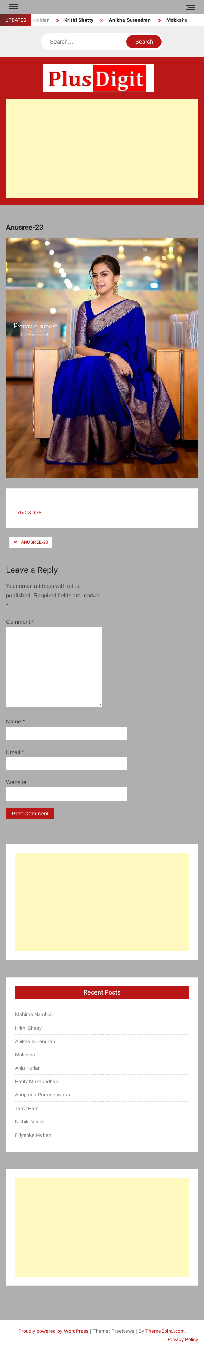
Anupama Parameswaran (43, 1094)
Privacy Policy (182, 1339)
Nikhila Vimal (29, 1121)
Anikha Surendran (130, 20)
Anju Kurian (28, 1068)
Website (16, 782)
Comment (20, 622)
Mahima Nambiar (34, 1014)
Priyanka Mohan (33, 1135)
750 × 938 (29, 513)
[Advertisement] (102, 148)
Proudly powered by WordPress (53, 1331)
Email (15, 752)
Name (15, 721)
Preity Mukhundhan (36, 1081)
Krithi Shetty (79, 20)
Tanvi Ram (27, 1108)
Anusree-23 (34, 542)
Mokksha (176, 20)
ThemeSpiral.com (165, 1331)
